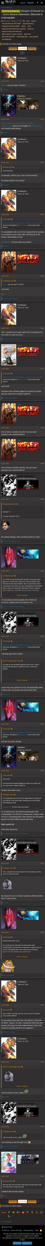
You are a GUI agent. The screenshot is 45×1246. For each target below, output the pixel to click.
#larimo (33, 21)
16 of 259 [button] (22, 48)
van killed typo (6, 39)
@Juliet (13, 123)
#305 (42, 276)
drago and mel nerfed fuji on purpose (14, 29)
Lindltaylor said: (8, 281)
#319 (42, 1127)
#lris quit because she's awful (11, 23)
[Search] (42, 2)
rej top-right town (22, 37)
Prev (13, 48)
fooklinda (30, 29)
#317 (42, 1005)
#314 (42, 770)
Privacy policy (28, 1230)
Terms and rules (16, 1230)
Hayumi (20, 1153)
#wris (29, 26)
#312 (42, 636)
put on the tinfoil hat (8, 37)
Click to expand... (23, 595)
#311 (42, 571)
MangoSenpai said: (9, 504)
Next (32, 48)
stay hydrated (34, 37)
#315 (42, 863)
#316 (42, 932)
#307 (42, 369)
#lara (27, 21)
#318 (42, 1062)
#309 (42, 463)
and (11, 298)
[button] (2, 2)
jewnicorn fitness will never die (11, 31)
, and (12, 339)
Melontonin (6, 21)
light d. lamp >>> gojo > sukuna (12, 34)
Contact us (5, 1230)
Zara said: (6, 1010)
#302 (42, 119)
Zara (19, 253)
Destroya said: (8, 1181)
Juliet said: (6, 775)
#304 (42, 214)
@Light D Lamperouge (33, 223)
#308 (42, 428)
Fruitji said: (6, 219)
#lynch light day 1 (28, 23)
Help (36, 1230)
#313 (42, 724)
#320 (42, 1176)
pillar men (27, 34)
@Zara (4, 85)
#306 (42, 328)
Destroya (21, 548)
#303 (42, 162)
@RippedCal (36, 126)
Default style (7, 1227)
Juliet (19, 345)
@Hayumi (5, 123)
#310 (42, 499)
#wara (23, 26)
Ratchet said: (7, 167)
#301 (42, 81)
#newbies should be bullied (10, 26)
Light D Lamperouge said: (12, 661)
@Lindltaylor (21, 123)
